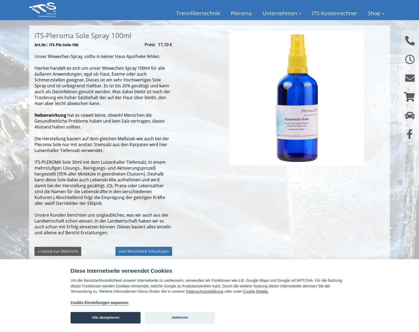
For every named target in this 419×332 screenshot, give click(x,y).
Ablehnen (180, 317)
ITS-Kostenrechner (334, 13)
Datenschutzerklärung (204, 291)
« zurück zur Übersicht (58, 257)
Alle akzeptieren (105, 317)
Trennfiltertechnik (198, 13)
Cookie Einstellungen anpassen (100, 302)
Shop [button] (376, 13)
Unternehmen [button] (281, 13)
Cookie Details (255, 291)
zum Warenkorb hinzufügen (144, 257)
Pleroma (241, 13)
